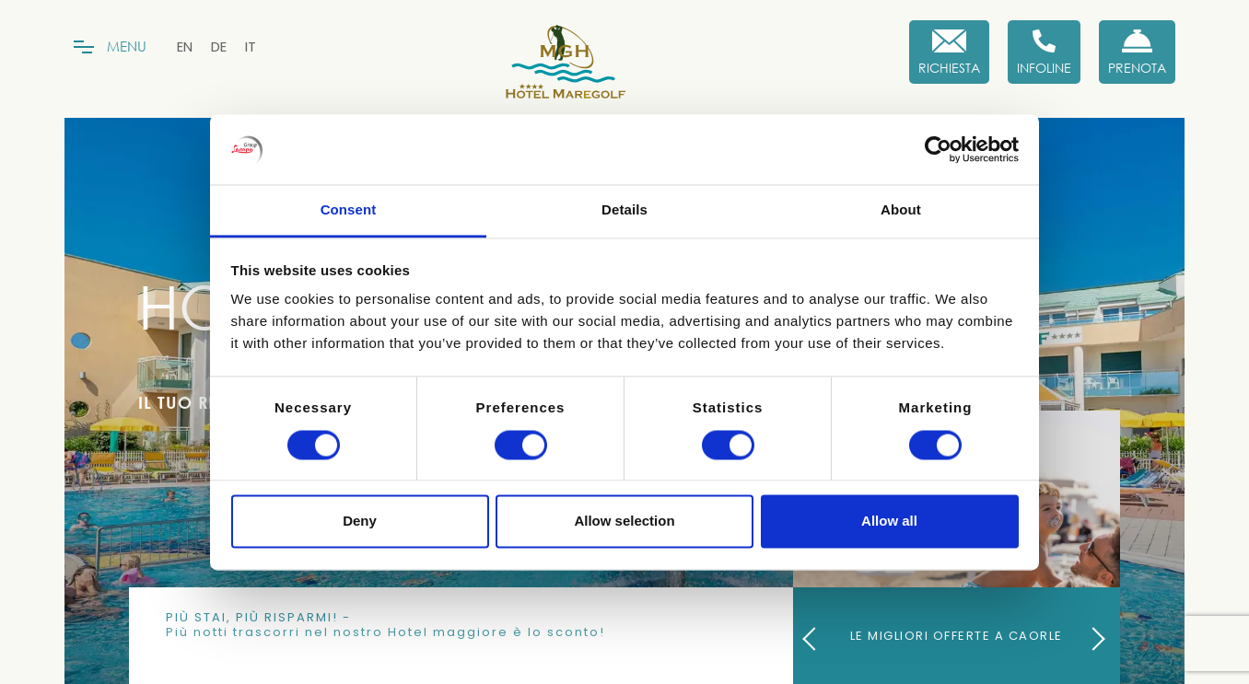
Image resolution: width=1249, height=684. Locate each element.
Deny (360, 521)
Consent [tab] (349, 210)
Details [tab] (624, 210)
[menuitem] (185, 46)
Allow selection (624, 521)
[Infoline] (1044, 52)
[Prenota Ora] (1137, 52)
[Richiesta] (949, 52)
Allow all (889, 521)
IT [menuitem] (250, 46)
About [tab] (901, 210)
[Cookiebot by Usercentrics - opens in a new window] (938, 149)
